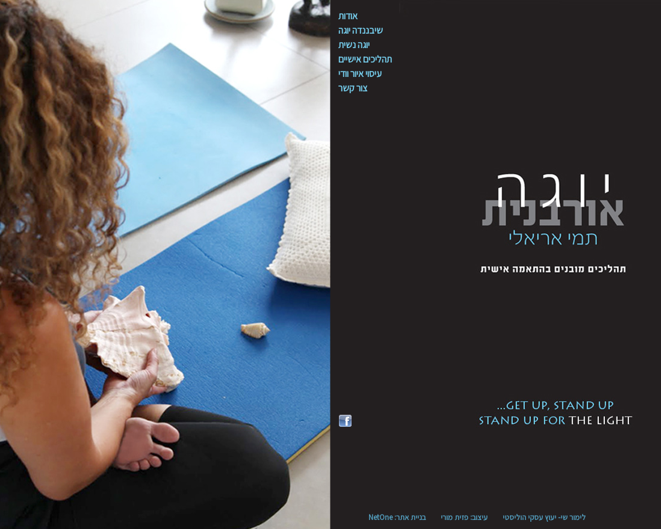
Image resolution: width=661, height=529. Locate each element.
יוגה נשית (354, 44)
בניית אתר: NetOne (397, 517)
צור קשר (352, 88)
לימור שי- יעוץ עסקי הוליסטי (544, 517)
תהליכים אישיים (365, 59)
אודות (348, 16)
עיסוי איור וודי (360, 73)
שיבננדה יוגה (360, 30)
